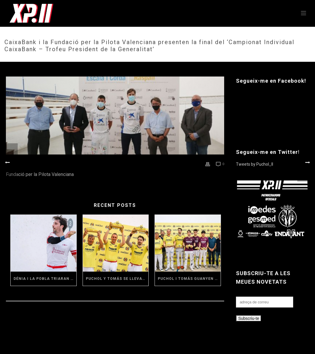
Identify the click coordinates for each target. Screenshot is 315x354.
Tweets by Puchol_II (254, 164)
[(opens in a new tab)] (43, 243)
